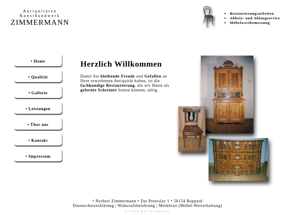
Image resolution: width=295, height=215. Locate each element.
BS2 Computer (156, 211)
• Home (38, 61)
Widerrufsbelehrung (136, 205)
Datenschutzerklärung (93, 205)
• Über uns (38, 124)
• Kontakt (38, 140)
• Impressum (38, 156)
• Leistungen (38, 109)
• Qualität (38, 77)
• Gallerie (38, 93)
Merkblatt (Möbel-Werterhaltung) (190, 205)
